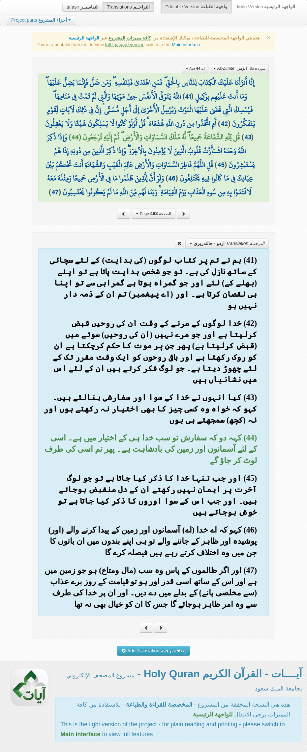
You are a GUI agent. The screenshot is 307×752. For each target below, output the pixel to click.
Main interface (186, 44)
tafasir (83, 7)
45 (220, 165)
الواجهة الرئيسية (84, 38)
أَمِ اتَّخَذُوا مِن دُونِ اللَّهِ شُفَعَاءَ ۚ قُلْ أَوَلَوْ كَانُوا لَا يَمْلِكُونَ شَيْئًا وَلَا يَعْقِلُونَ (130, 123)
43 (247, 137)
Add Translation (153, 650)
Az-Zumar (239, 68)
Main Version (266, 6)
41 (188, 96)
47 (54, 192)
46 (171, 178)
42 (224, 123)
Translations (128, 7)
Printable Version (196, 6)
